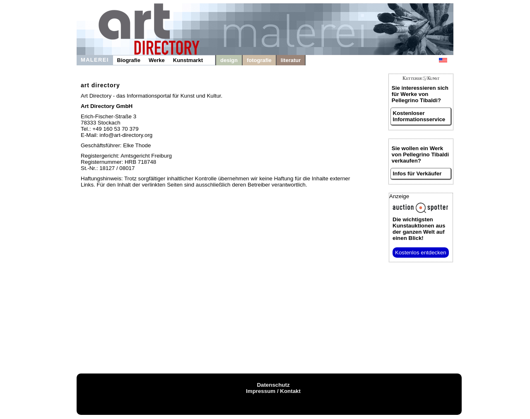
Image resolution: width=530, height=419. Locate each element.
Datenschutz (273, 385)
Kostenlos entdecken (420, 252)
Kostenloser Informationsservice (419, 116)
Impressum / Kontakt (273, 391)
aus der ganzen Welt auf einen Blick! (419, 228)
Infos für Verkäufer (417, 173)
